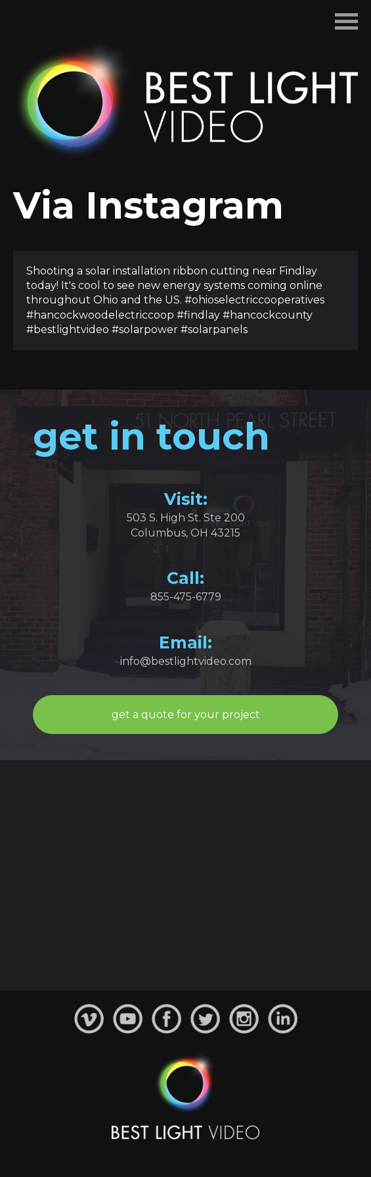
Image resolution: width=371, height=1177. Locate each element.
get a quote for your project (186, 714)
